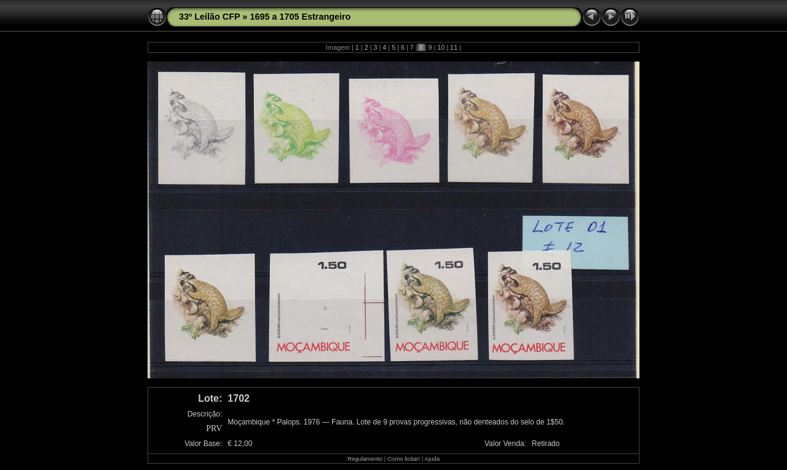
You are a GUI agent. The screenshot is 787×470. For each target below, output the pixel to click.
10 (440, 47)
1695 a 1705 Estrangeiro (300, 17)
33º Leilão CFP (209, 17)
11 (453, 47)
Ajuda (432, 458)
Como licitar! (403, 458)
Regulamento (364, 458)
